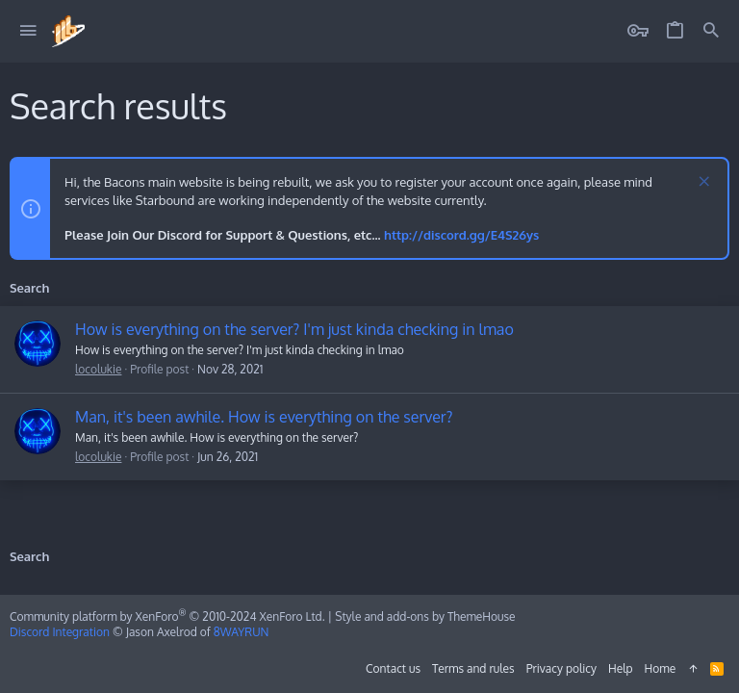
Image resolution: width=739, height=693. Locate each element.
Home (660, 668)
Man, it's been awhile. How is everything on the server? (263, 416)
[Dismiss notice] (702, 183)
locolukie (98, 369)
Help (620, 668)
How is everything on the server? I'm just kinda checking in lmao (294, 329)
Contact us (393, 668)
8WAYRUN (241, 632)
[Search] (711, 31)
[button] (28, 31)
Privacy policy (561, 668)
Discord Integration (60, 632)
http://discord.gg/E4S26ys (461, 235)
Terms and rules (473, 668)
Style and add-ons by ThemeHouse (425, 616)
